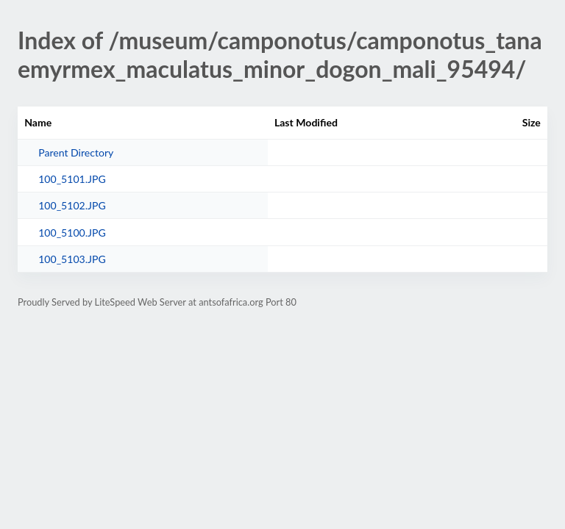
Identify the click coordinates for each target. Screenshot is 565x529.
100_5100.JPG (72, 232)
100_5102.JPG (72, 205)
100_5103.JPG (72, 259)
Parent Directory (75, 152)
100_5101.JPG (72, 179)
